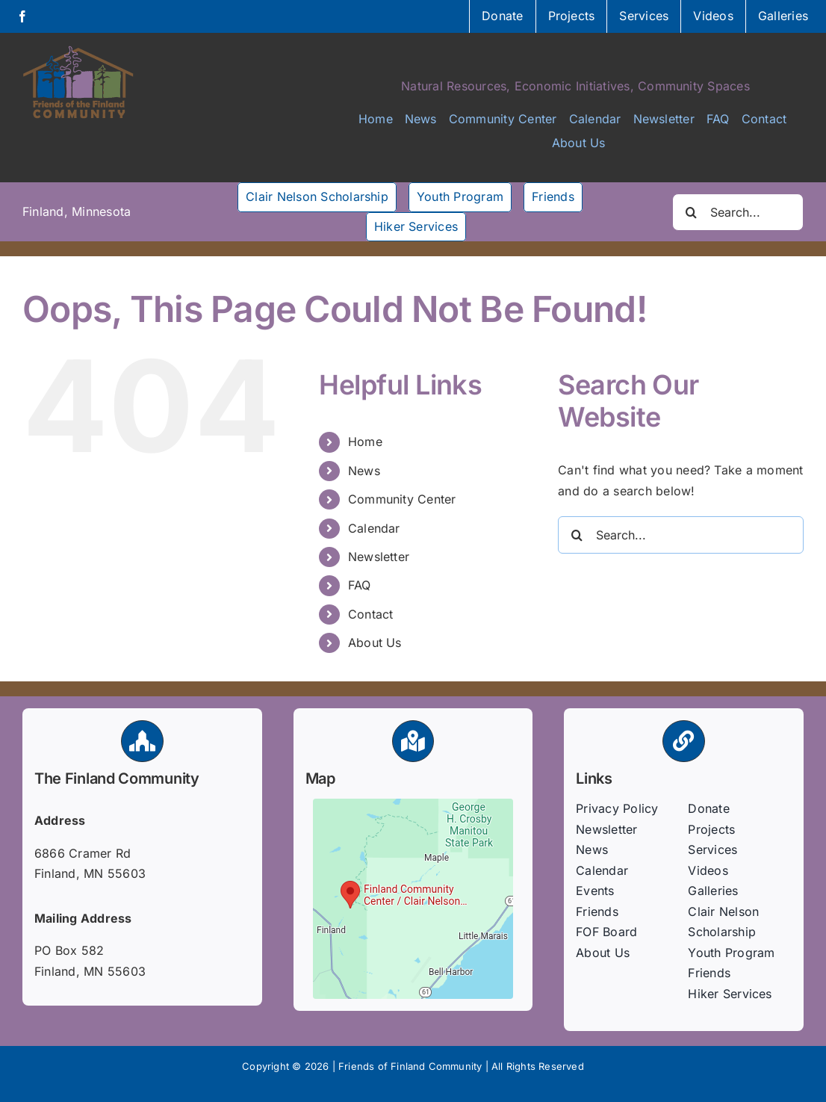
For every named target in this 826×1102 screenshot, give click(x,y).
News (364, 470)
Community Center (402, 499)
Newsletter (378, 556)
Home (365, 441)
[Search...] (738, 212)
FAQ (359, 585)
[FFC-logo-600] (78, 50)
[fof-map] (413, 804)
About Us (375, 642)
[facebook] (22, 16)
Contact (371, 614)
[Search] (690, 212)
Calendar (374, 528)
